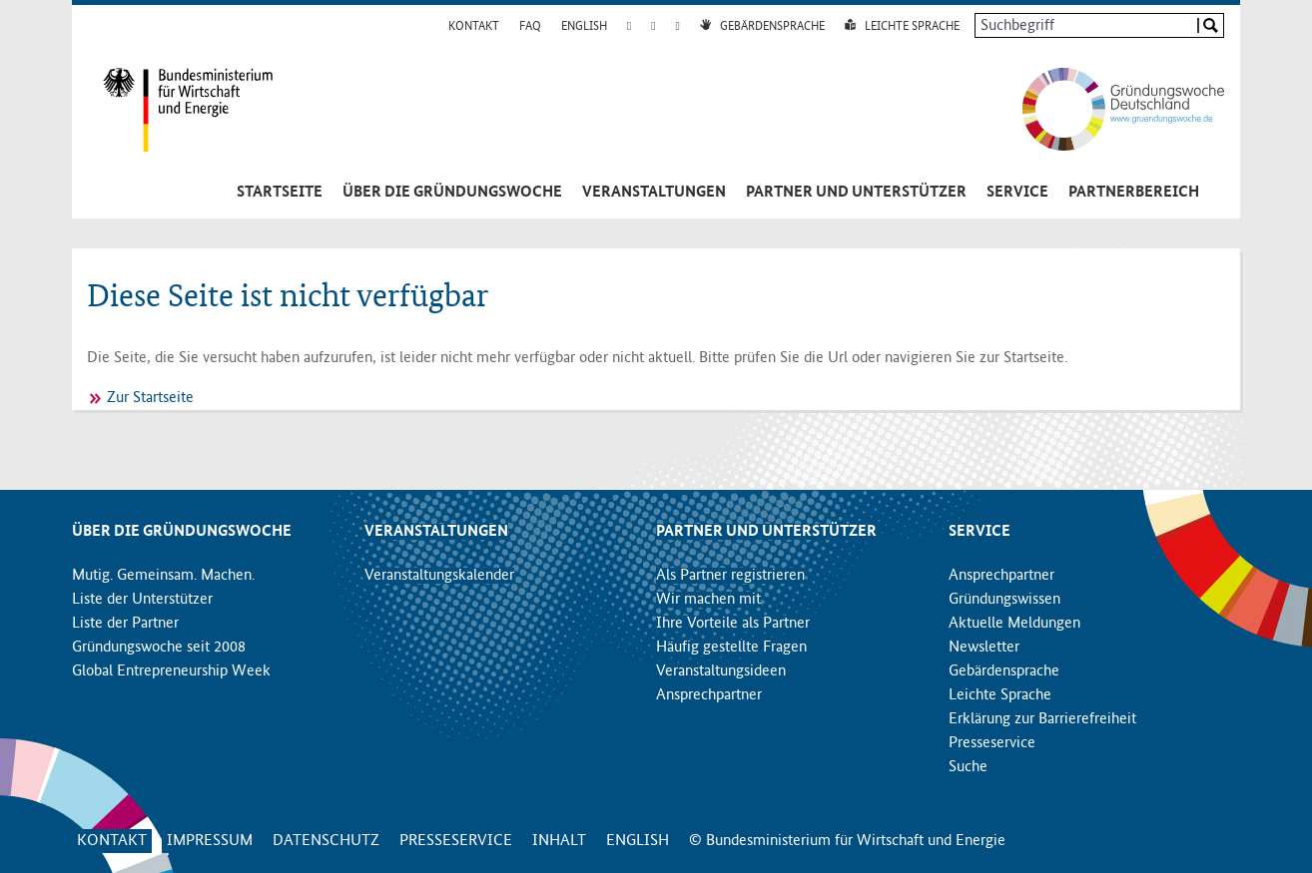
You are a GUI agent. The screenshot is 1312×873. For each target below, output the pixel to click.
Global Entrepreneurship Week (171, 671)
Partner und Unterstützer (856, 193)
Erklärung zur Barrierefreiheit (1042, 719)
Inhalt (559, 841)
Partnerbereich (1133, 193)
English (584, 27)
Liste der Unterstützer (142, 600)
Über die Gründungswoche (452, 193)
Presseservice (992, 743)
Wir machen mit (708, 600)
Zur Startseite (150, 398)
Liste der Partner (125, 624)
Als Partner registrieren (730, 576)
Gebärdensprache (772, 27)
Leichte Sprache (912, 27)
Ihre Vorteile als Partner (733, 624)
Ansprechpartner (709, 695)
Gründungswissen (1004, 600)
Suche (968, 767)
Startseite (280, 193)
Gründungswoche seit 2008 (159, 647)
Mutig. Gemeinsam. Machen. (163, 576)
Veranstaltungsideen (721, 671)
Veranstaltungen (654, 193)
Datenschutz (326, 841)
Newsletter (984, 647)
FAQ (530, 27)
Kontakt (473, 27)
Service (1017, 193)
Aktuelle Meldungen (1014, 624)
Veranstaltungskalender (439, 576)
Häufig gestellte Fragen (731, 647)
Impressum (210, 841)
